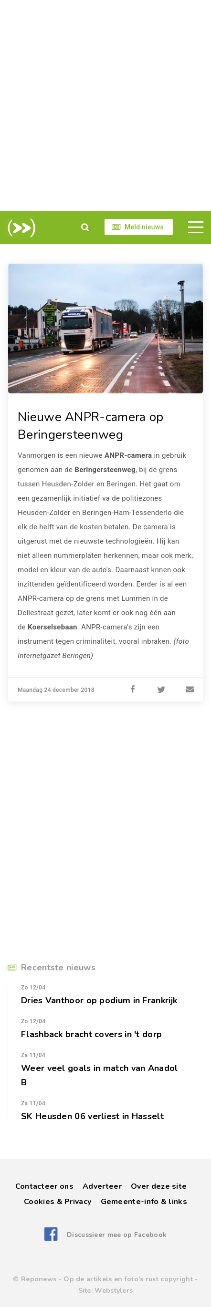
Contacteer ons (44, 1186)
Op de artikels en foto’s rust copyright (128, 1279)
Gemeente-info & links (144, 1201)
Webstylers (114, 1290)
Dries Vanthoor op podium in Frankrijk (99, 1000)
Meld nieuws (144, 227)
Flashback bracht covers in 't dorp (91, 1034)
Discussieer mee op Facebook (117, 1234)
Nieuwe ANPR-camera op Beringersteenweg (90, 426)
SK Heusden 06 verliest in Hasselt (92, 1116)
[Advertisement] (105, 105)
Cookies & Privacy (57, 1201)
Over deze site (159, 1186)
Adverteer (102, 1186)
